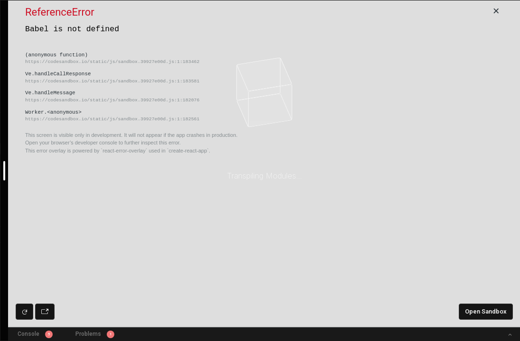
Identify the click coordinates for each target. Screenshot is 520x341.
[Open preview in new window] (45, 312)
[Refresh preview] (24, 312)
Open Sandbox (486, 311)
